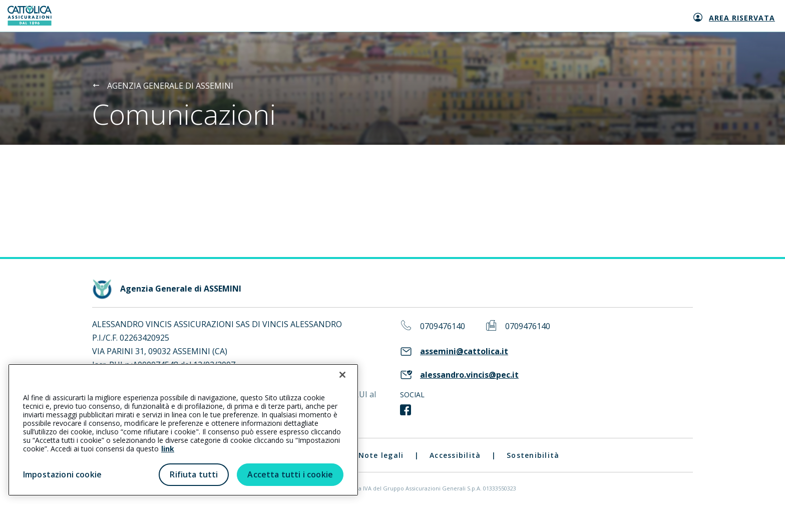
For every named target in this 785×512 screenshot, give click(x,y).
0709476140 (442, 326)
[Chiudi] (342, 375)
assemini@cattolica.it (464, 351)
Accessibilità (455, 455)
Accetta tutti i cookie (290, 474)
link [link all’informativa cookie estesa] (167, 448)
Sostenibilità (533, 455)
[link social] (405, 410)
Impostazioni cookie (62, 474)
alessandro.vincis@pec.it (469, 375)
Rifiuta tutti (194, 474)
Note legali (381, 455)
